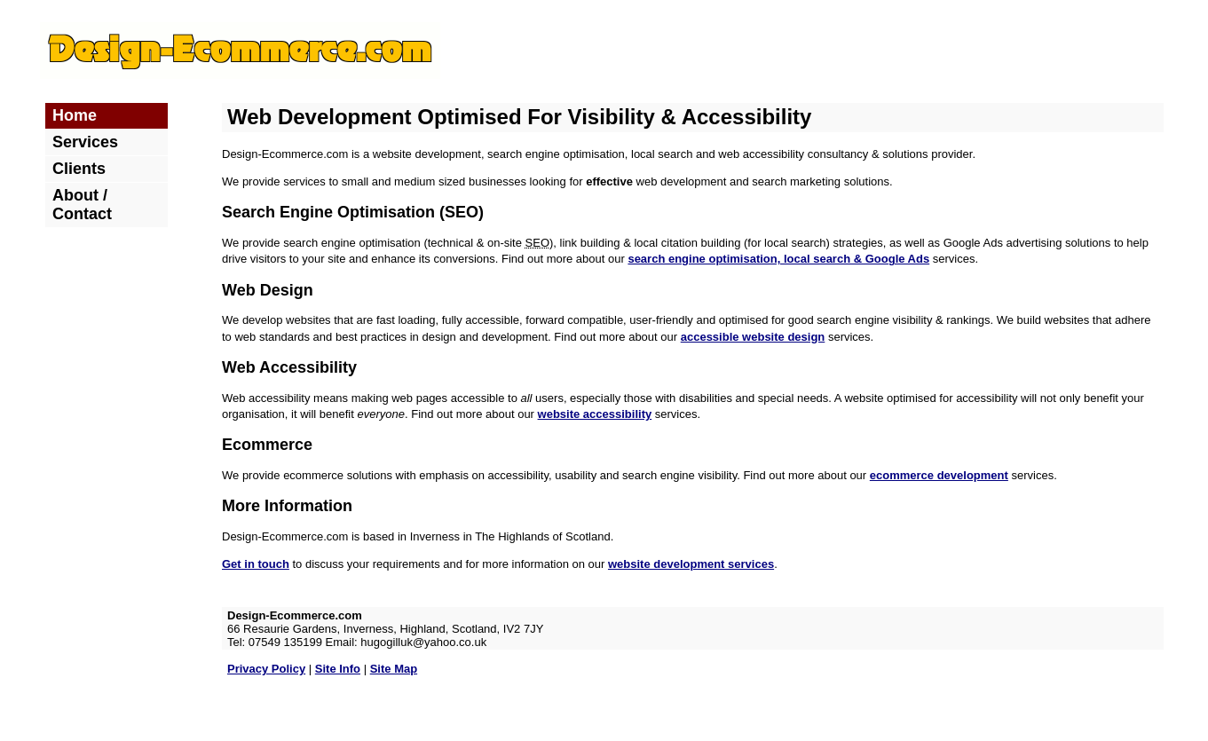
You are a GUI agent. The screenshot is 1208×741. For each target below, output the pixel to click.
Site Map (393, 668)
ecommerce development (939, 475)
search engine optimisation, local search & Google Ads (778, 258)
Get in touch (255, 564)
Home (74, 115)
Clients (79, 168)
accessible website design (753, 336)
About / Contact (82, 204)
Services (85, 142)
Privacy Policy (266, 668)
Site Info (337, 668)
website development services (691, 564)
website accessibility (595, 414)
